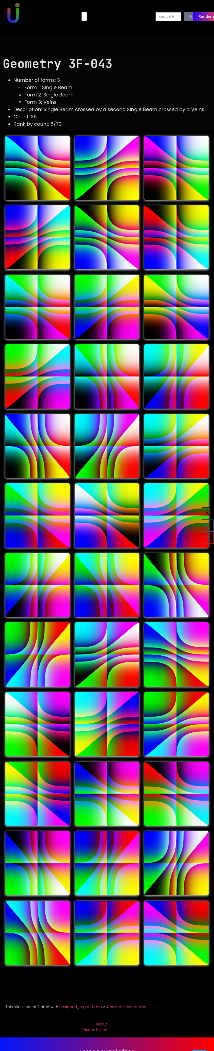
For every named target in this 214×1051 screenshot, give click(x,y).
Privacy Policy (94, 1030)
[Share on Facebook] (208, 525)
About (101, 1024)
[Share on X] (208, 513)
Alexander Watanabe (126, 1007)
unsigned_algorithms (79, 1007)
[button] (84, 16)
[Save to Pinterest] (208, 538)
